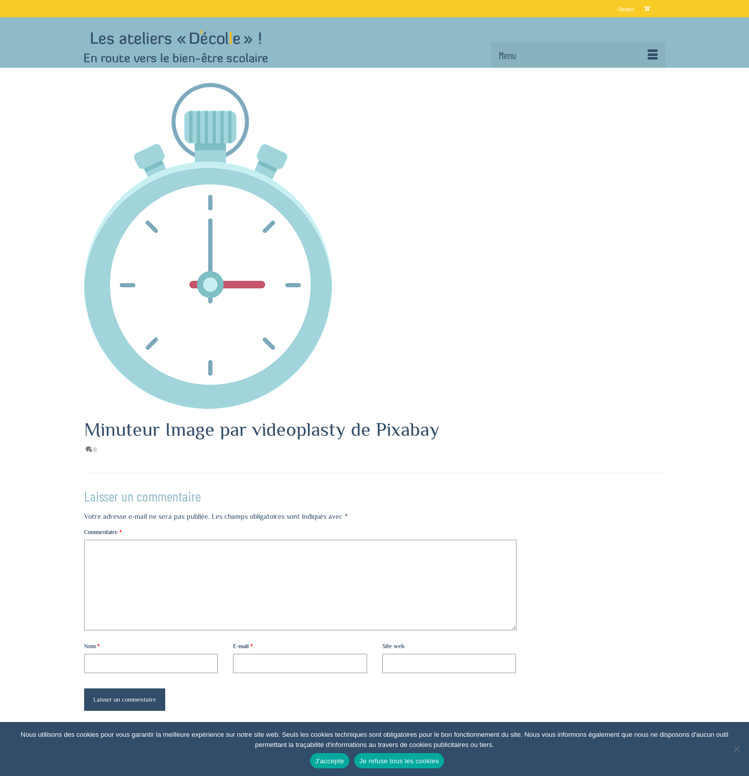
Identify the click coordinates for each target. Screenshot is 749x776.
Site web (393, 646)
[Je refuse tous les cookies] (736, 749)
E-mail (243, 646)
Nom (92, 646)
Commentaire (103, 532)
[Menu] (578, 55)
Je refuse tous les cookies (399, 761)
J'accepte (329, 761)
